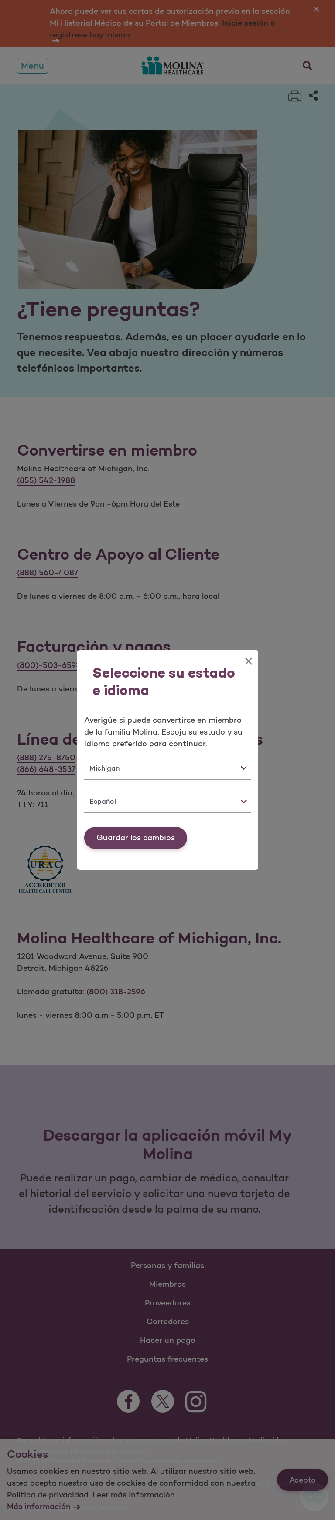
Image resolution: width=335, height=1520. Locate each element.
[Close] (248, 661)
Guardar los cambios (135, 837)
